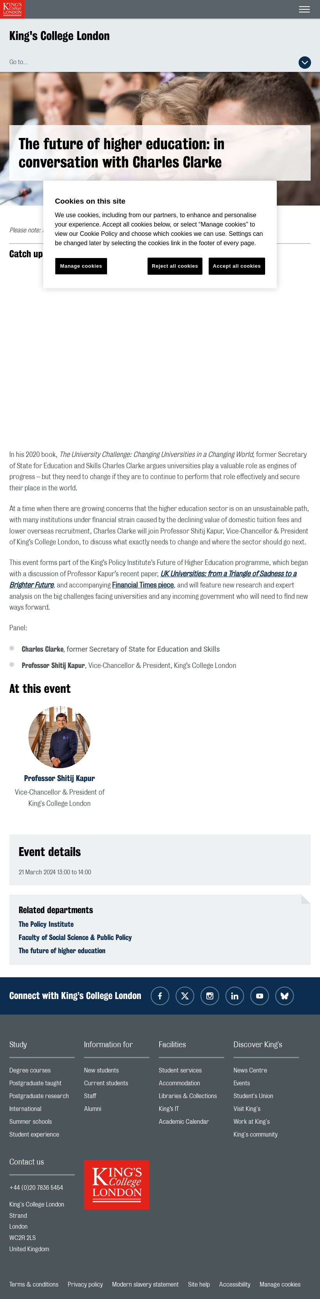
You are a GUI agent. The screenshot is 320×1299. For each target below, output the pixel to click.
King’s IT (191, 1111)
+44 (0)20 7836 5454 (36, 1188)
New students (116, 1072)
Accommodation (191, 1085)
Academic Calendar (191, 1123)
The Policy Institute (46, 924)
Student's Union (266, 1098)
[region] (160, 234)
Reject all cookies (175, 266)
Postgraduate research (42, 1098)
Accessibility (234, 1285)
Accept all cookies (237, 266)
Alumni (116, 1111)
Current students (116, 1085)
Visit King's (266, 1111)
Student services (191, 1072)
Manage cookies (280, 1285)
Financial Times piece (143, 585)
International (42, 1111)
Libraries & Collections (191, 1098)
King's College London (59, 35)
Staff (116, 1098)
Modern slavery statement (145, 1285)
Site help (199, 1285)
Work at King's (266, 1123)
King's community (266, 1136)
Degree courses (42, 1072)
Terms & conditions (33, 1285)
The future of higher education (62, 950)
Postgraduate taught (42, 1085)
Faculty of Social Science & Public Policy (75, 937)
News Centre (266, 1072)
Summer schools (42, 1123)
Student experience (42, 1136)
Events (266, 1085)
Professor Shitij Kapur (59, 778)
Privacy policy (85, 1285)
